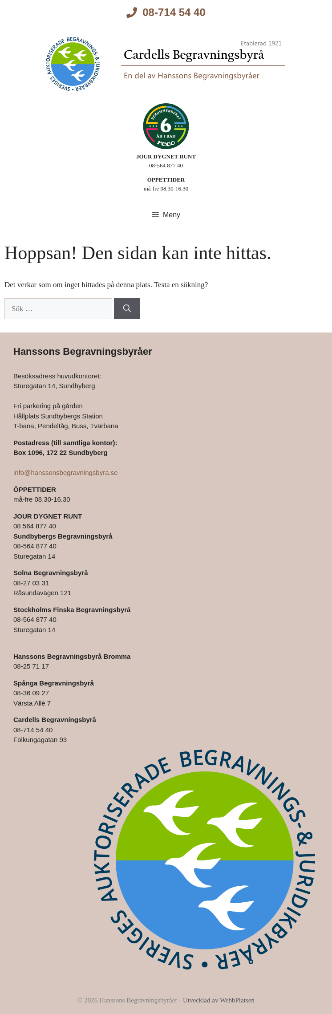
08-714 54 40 (173, 12)
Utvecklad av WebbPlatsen (219, 1000)
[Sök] (127, 309)
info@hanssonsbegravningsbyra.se (65, 472)
